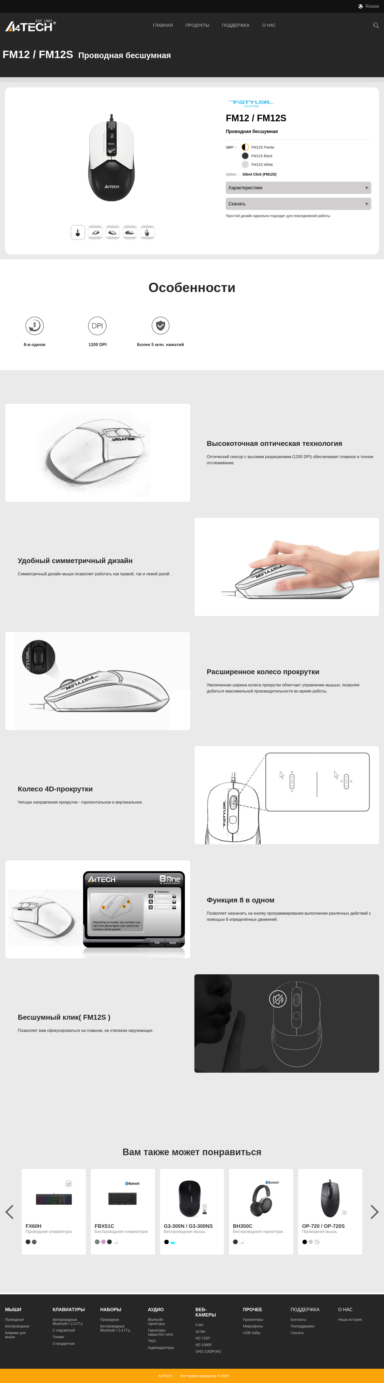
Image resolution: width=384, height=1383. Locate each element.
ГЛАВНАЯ (163, 25)
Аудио (156, 1309)
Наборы (110, 1309)
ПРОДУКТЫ (197, 25)
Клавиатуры (69, 1309)
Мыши (13, 1309)
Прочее (252, 1309)
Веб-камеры (205, 1312)
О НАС (269, 25)
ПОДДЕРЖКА (236, 25)
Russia (372, 6)
